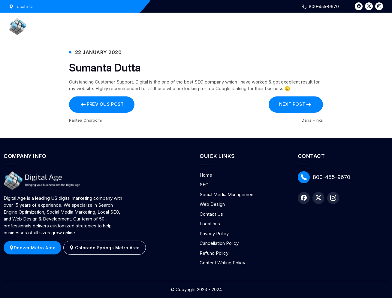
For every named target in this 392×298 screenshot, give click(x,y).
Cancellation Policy (219, 243)
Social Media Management (227, 194)
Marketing (225, 26)
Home (196, 26)
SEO (204, 184)
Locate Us (22, 6)
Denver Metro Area (32, 247)
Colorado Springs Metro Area (104, 247)
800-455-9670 (324, 177)
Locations (210, 224)
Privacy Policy (214, 233)
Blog (358, 26)
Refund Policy (214, 253)
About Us (294, 26)
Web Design (260, 26)
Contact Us (329, 26)
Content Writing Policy (222, 263)
